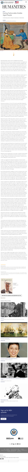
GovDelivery (19, 444)
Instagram (15, 444)
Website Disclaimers (13, 450)
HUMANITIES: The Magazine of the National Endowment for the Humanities (14, 7)
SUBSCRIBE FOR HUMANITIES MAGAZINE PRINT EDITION (11, 295)
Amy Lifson (2, 320)
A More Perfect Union (20, 438)
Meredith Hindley (3, 340)
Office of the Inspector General (15, 449)
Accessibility (22, 449)
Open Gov (19, 450)
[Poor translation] (2, 459)
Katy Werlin (4, 20)
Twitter (13, 53)
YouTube (13, 444)
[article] (13, 285)
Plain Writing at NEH (24, 450)
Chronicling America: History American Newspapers (10, 438)
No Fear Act (7, 449)
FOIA (4, 449)
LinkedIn (17, 444)
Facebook (13, 55)
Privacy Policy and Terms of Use (5, 450)
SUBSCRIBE (3, 418)
